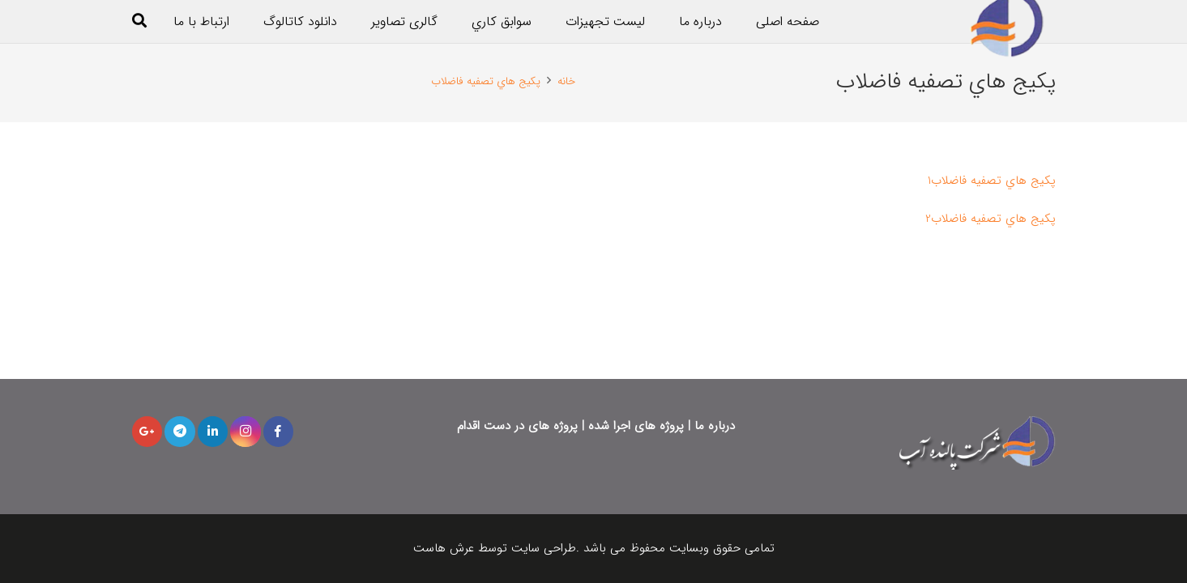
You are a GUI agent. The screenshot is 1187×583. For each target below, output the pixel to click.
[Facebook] (278, 431)
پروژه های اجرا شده (636, 426)
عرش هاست (445, 548)
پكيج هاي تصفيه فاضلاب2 (990, 218)
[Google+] (147, 431)
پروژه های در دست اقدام (517, 426)
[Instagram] (245, 431)
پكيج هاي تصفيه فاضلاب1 (992, 180)
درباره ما (714, 426)
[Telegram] (179, 431)
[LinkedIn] (213, 431)
